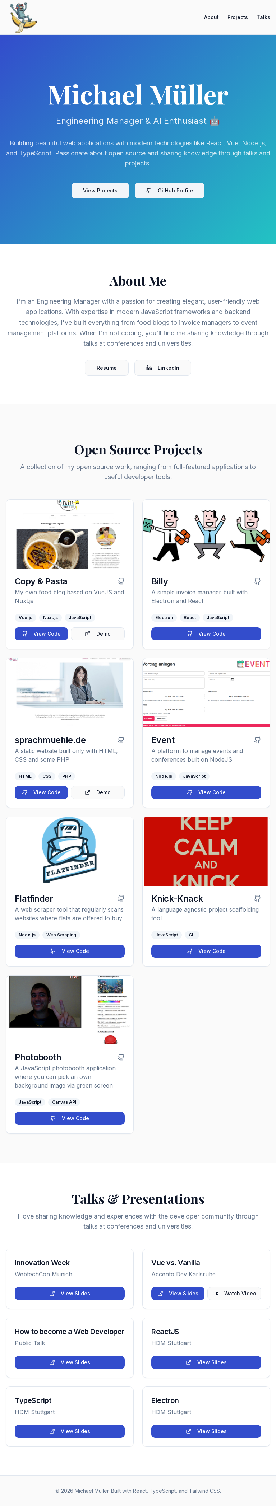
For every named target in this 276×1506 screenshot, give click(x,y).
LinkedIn (162, 368)
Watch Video (234, 1293)
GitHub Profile (169, 190)
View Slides (69, 1293)
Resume (107, 368)
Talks (263, 17)
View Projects (100, 190)
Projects (237, 17)
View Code (41, 634)
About (211, 17)
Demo (98, 634)
